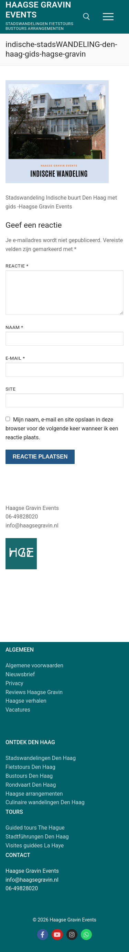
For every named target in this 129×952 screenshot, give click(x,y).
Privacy (14, 683)
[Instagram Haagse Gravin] (71, 934)
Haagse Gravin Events (38, 10)
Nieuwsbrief (20, 674)
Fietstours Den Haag (30, 767)
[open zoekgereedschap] (86, 16)
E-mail (15, 358)
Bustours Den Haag (29, 776)
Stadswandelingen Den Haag (41, 758)
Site (10, 389)
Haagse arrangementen (34, 793)
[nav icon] (108, 17)
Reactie (17, 266)
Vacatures (18, 709)
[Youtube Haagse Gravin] (57, 934)
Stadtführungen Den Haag (37, 836)
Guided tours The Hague (35, 827)
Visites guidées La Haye (35, 845)
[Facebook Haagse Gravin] (42, 934)
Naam (14, 327)
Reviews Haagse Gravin (34, 692)
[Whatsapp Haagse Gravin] (86, 934)
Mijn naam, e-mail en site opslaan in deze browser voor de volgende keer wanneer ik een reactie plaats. (62, 428)
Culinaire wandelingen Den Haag (45, 802)
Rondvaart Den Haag (31, 785)
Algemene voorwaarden (34, 665)
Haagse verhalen (26, 701)
